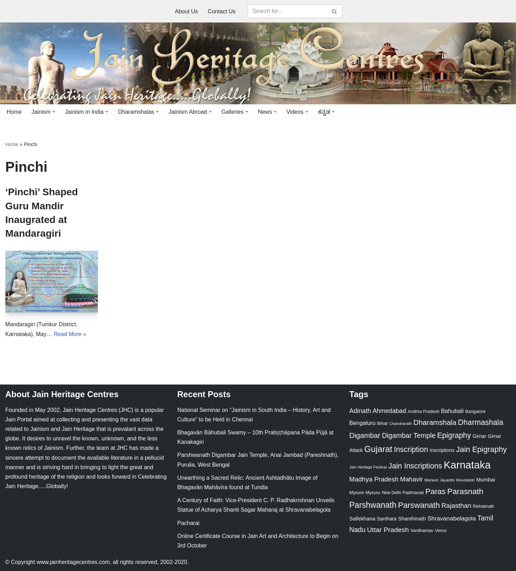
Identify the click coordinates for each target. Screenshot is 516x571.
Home (14, 112)
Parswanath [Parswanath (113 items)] (419, 505)
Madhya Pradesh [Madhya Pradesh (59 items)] (373, 479)
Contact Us (222, 11)
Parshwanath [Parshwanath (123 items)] (372, 505)
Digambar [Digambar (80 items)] (365, 435)
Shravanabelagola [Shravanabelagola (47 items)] (452, 518)
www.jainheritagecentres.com (73, 562)
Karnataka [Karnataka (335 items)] (467, 465)
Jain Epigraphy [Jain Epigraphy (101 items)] (481, 449)
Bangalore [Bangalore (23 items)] (475, 411)
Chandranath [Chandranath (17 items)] (400, 423)
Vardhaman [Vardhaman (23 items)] (421, 530)
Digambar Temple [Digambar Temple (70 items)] (409, 435)
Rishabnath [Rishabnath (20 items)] (483, 506)
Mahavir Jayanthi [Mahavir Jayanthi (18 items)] (439, 480)
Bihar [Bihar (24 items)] (382, 423)
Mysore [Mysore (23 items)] (356, 492)
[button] (53, 111)
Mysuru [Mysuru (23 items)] (372, 492)
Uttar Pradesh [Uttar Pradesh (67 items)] (388, 529)
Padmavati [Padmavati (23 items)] (413, 492)
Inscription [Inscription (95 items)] (411, 449)
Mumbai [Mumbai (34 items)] (485, 480)
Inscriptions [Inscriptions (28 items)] (442, 450)
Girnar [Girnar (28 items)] (479, 436)
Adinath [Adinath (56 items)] (360, 410)
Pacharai (188, 523)
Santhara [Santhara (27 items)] (387, 518)
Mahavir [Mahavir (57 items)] (411, 479)
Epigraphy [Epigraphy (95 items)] (454, 435)
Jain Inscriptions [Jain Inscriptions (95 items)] (415, 466)
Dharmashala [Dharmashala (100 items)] (480, 422)
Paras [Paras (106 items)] (435, 491)
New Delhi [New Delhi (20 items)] (391, 492)
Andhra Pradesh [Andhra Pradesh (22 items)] (423, 411)
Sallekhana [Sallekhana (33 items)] (362, 518)
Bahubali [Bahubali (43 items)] (452, 411)
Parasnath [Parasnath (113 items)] (465, 491)
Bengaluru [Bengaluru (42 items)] (362, 423)
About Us (186, 11)
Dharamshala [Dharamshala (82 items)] (435, 422)
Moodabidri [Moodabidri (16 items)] (465, 480)
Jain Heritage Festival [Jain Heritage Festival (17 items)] (368, 467)
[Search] (287, 11)
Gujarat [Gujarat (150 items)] (378, 449)
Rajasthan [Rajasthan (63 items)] (456, 505)
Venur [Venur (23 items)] (440, 530)
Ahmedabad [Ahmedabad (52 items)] (389, 410)
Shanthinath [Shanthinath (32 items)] (412, 518)
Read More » (70, 334)
